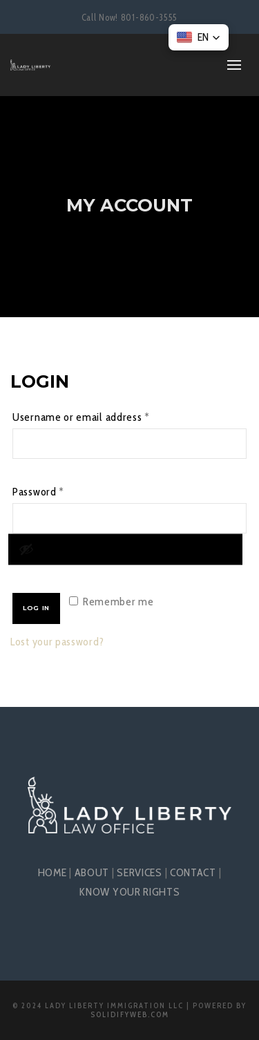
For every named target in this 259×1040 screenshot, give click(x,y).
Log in (36, 608)
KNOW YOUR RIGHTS (129, 891)
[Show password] (125, 549)
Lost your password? (57, 641)
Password (59, 489)
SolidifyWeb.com (129, 1014)
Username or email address (101, 415)
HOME (52, 872)
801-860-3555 (149, 17)
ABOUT (92, 872)
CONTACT (193, 872)
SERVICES (139, 872)
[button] (198, 37)
